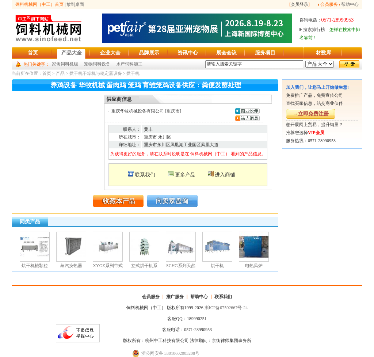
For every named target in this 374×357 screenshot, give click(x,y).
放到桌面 (75, 4)
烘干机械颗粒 (35, 265)
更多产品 (185, 175)
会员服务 (329, 4)
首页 (46, 73)
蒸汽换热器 (71, 265)
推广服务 (175, 296)
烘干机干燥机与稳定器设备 (95, 73)
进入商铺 (225, 175)
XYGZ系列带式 (107, 265)
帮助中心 (350, 4)
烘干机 (133, 73)
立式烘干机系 (144, 265)
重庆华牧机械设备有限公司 (137, 111)
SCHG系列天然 (180, 265)
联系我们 (145, 175)
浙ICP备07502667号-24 (226, 307)
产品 (60, 73)
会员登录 (299, 4)
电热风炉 (254, 265)
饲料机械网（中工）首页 (39, 4)
